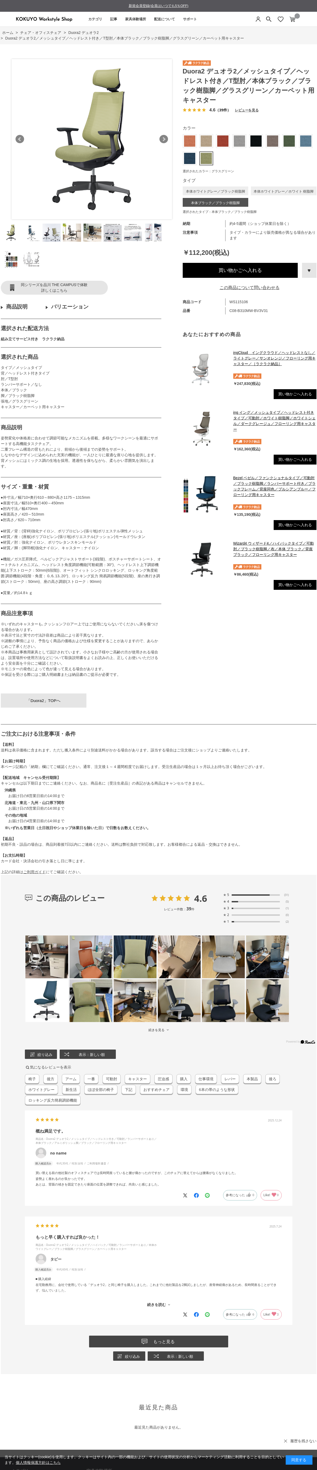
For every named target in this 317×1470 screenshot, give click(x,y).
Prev (20, 139)
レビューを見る (246, 110)
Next (163, 139)
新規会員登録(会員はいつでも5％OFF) (158, 6)
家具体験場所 (135, 19)
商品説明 (17, 307)
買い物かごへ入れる (240, 270)
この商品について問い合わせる (250, 287)
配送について (164, 19)
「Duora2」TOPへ (43, 700)
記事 (113, 19)
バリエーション (70, 307)
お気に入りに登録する (309, 270)
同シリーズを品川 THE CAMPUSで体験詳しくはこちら (54, 288)
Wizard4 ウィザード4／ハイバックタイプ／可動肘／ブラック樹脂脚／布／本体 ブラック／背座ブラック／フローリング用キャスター (273, 549)
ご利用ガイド (34, 872)
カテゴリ (95, 19)
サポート (190, 19)
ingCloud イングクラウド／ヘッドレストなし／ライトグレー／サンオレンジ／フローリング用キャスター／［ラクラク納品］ (274, 358)
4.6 (200, 898)
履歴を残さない (303, 1441)
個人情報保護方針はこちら (38, 1462)
